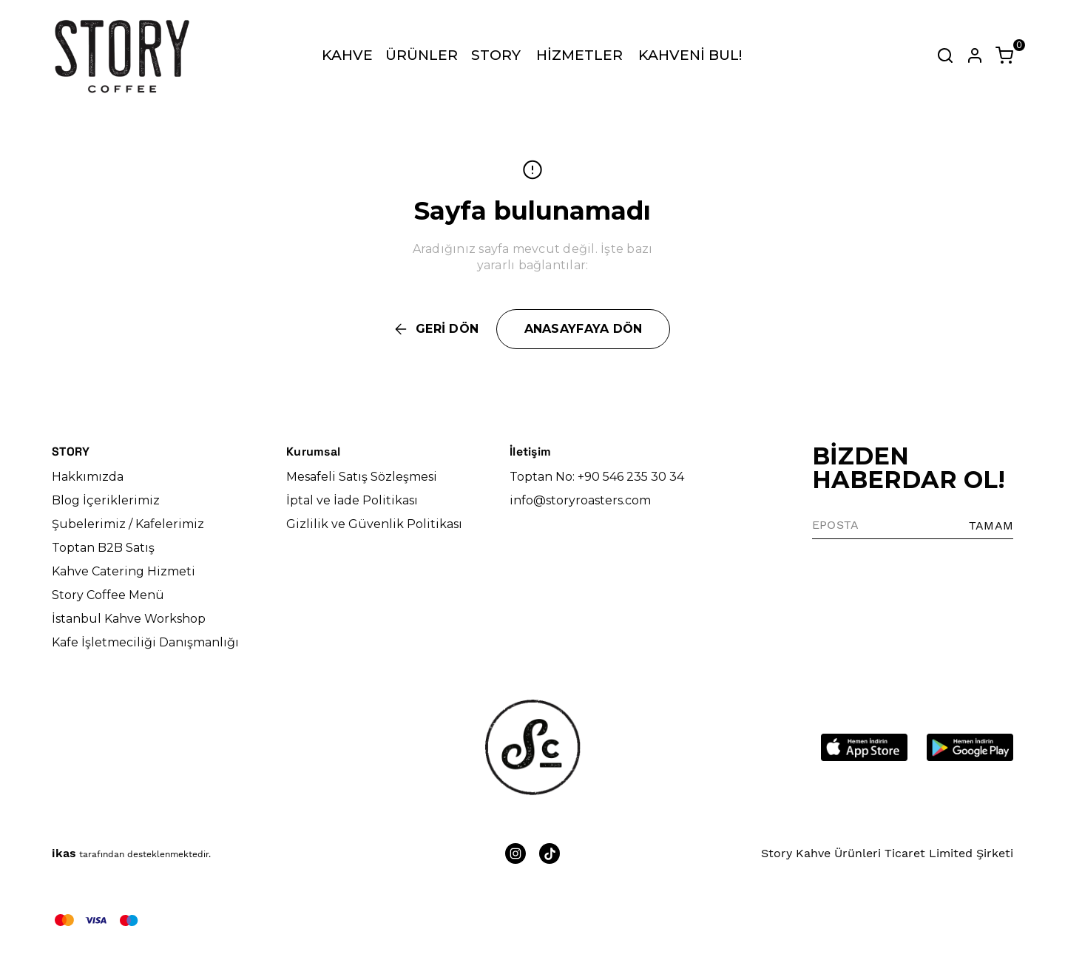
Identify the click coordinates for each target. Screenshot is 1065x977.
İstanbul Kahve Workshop (129, 619)
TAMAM (991, 525)
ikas (64, 853)
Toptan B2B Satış (103, 548)
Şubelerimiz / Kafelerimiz (128, 524)
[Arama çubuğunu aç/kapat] (945, 55)
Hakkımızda (88, 477)
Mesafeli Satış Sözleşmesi (361, 477)
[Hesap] (975, 55)
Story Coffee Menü (108, 595)
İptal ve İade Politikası (352, 500)
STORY (496, 55)
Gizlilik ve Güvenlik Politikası (374, 524)
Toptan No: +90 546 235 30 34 (597, 477)
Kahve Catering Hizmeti (123, 571)
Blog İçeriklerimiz (106, 500)
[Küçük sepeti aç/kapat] (1004, 55)
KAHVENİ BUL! (690, 55)
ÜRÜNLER (421, 55)
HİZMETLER (579, 55)
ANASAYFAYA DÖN (583, 329)
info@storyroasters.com (580, 500)
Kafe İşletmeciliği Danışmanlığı (145, 642)
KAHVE (347, 55)
